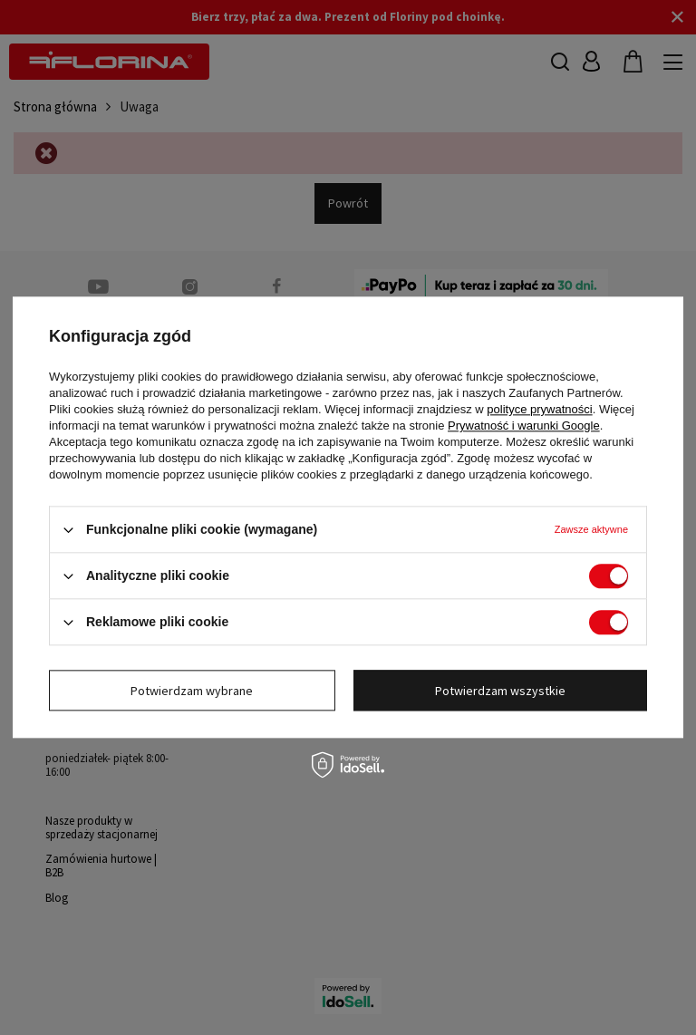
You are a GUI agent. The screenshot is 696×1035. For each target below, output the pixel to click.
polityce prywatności (539, 409)
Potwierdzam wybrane (191, 690)
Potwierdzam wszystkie (500, 690)
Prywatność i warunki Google (524, 425)
